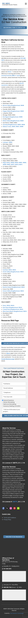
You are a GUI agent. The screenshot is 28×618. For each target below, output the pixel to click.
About (9, 72)
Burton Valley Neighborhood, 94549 (13, 105)
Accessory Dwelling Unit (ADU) (11, 406)
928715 (15, 502)
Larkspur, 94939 (7, 142)
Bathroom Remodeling (9, 404)
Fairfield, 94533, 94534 (9, 270)
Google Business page (7, 359)
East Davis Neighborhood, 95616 (12, 307)
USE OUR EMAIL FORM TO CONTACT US (14, 27)
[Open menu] (26, 4)
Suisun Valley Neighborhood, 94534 (13, 291)
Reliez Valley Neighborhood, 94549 (13, 121)
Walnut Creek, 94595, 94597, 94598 (13, 126)
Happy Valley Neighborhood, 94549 (13, 111)
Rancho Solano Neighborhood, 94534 (13, 287)
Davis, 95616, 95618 (8, 305)
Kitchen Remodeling (9, 402)
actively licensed (6, 75)
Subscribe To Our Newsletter (14, 536)
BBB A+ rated (16, 75)
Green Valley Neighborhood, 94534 (13, 272)
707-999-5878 (6, 569)
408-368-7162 (7, 587)
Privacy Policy (7, 519)
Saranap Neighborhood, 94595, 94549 (14, 124)
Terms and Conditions (10, 517)
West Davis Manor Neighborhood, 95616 (15, 311)
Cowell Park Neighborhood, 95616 (13, 309)
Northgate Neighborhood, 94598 (12, 117)
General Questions (8, 400)
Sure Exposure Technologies (17, 613)
